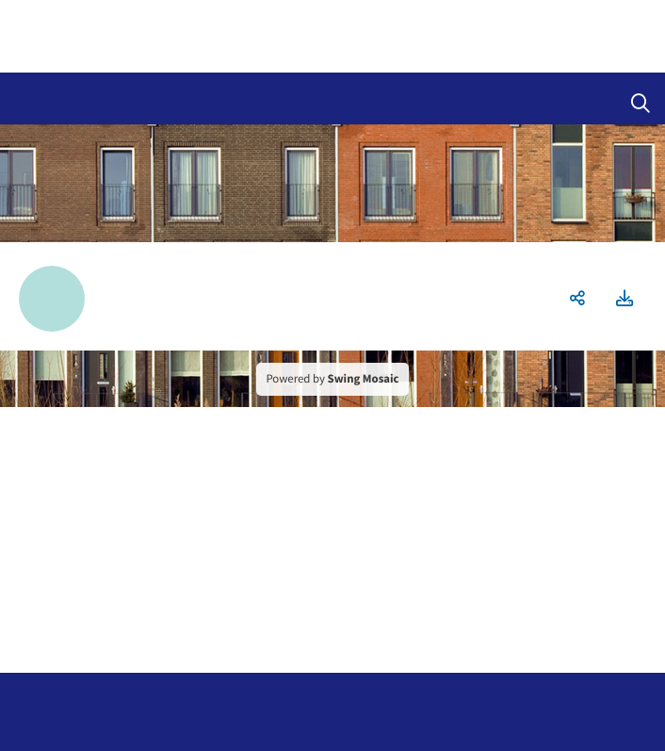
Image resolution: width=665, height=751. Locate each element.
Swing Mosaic (363, 378)
